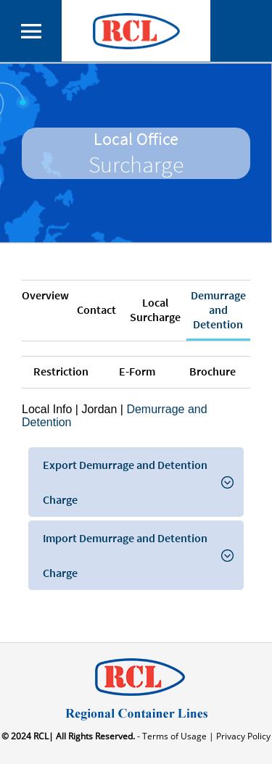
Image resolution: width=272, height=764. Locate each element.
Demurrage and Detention (218, 309)
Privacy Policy (242, 736)
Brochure (212, 371)
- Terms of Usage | (174, 736)
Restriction (60, 371)
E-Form (137, 371)
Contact (96, 309)
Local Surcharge (155, 309)
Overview (45, 295)
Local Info (47, 409)
